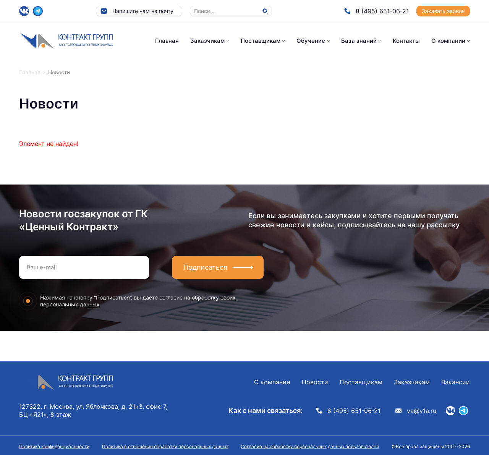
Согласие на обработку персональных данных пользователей (310, 446)
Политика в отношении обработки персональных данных (165, 446)
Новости (315, 382)
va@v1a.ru (415, 411)
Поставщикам (260, 40)
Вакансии (455, 382)
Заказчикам (207, 40)
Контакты (406, 40)
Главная (167, 40)
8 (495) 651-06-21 (376, 11)
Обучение (310, 40)
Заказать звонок (443, 11)
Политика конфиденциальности (54, 446)
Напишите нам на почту (136, 11)
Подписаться (205, 267)
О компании (448, 40)
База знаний (359, 40)
